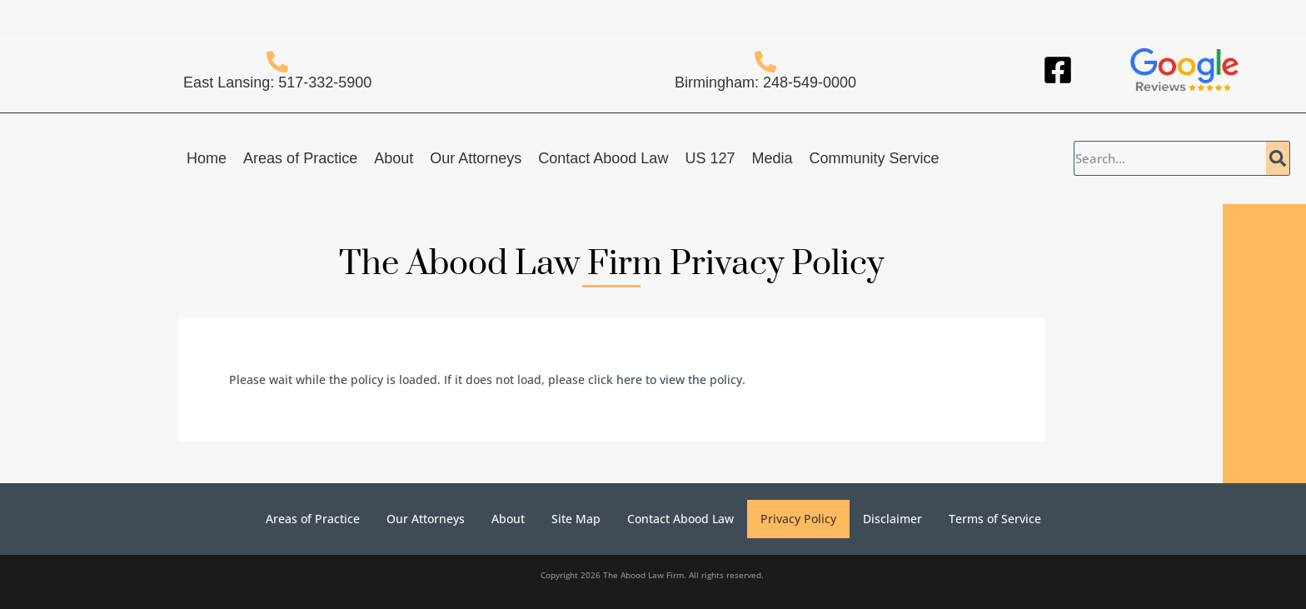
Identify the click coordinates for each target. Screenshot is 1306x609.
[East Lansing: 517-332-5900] (277, 61)
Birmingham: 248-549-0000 (765, 82)
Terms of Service (995, 519)
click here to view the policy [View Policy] (665, 379)
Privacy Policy (798, 519)
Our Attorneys (475, 158)
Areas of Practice (300, 158)
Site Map (576, 519)
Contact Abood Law (603, 158)
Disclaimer (892, 519)
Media (771, 158)
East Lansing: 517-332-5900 (277, 82)
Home (207, 158)
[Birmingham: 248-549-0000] (765, 61)
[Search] (1277, 158)
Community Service (874, 158)
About (393, 158)
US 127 (710, 158)
